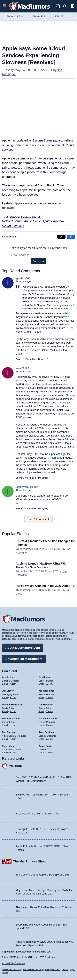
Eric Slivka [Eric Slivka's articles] (44, 677)
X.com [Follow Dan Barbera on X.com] (13, 739)
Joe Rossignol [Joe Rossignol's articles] (46, 691)
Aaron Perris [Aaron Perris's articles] (45, 746)
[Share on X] (61, 237)
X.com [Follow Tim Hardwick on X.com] (49, 711)
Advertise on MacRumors (24, 659)
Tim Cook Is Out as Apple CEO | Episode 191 (42, 874)
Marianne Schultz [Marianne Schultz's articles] (48, 718)
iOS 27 (59, 16)
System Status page (46, 140)
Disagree (42, 359)
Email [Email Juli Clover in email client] (5, 697)
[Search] (66, 6)
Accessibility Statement (13, 963)
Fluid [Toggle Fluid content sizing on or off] (47, 969)
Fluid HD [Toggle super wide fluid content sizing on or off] (55, 969)
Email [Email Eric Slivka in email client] (41, 684)
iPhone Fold (39, 16)
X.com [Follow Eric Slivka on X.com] (49, 684)
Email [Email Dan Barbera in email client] (5, 739)
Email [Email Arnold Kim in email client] (5, 684)
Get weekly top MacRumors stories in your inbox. (38, 248)
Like (34, 359)
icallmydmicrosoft (27, 486)
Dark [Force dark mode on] (5, 972)
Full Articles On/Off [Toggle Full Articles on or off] (32, 969)
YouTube (15, 765)
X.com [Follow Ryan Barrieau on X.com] (49, 739)
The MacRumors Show (29, 861)
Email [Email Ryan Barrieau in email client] (41, 739)
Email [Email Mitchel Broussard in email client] (5, 711)
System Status (31, 216)
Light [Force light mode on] (72, 969)
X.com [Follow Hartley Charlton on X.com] (13, 725)
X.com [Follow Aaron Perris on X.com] (49, 752)
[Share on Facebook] (71, 237)
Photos (29, 167)
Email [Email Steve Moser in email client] (5, 752)
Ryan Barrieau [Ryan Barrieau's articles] (46, 732)
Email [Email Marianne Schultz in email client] (41, 725)
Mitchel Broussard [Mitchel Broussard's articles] (12, 704)
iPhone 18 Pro (14, 16)
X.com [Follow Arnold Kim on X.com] (13, 684)
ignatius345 (23, 278)
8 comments (9, 236)
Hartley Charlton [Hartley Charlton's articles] (11, 718)
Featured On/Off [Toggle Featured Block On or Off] (11, 969)
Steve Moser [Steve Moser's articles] (8, 746)
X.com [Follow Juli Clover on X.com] (13, 697)
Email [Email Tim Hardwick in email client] (41, 711)
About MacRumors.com (22, 647)
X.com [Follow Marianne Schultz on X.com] (49, 725)
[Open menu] (4, 6)
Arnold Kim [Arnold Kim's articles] (8, 677)
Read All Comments (38, 519)
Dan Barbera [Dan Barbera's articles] (8, 732)
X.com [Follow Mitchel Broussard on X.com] (13, 711)
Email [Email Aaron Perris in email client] (41, 752)
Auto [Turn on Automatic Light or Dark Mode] (65, 969)
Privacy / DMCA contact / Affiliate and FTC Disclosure (28, 957)
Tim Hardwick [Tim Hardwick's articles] (46, 704)
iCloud (69, 145)
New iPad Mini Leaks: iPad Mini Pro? (37, 813)
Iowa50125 (22, 368)
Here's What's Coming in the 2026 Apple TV (45, 585)
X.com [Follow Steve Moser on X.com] (13, 752)
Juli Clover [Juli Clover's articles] (8, 691)
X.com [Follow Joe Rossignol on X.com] (49, 697)
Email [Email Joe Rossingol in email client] (41, 697)
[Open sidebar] (72, 7)
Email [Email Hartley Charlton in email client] (5, 725)
